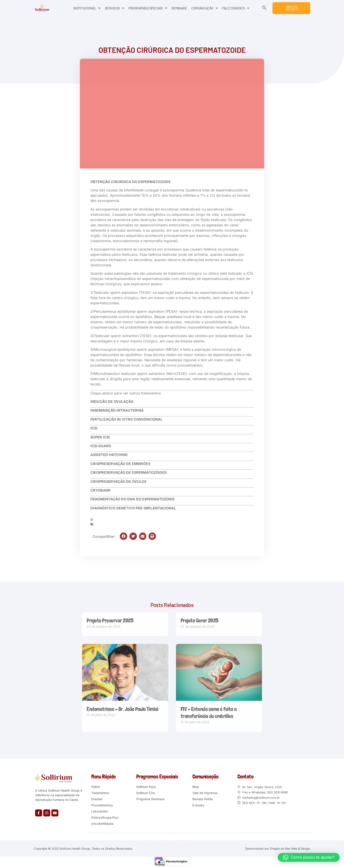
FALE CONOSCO (235, 8)
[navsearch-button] (264, 8)
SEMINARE (179, 8)
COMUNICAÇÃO (204, 8)
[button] (123, 535)
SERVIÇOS (114, 8)
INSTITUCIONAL (86, 8)
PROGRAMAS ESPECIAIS (147, 8)
